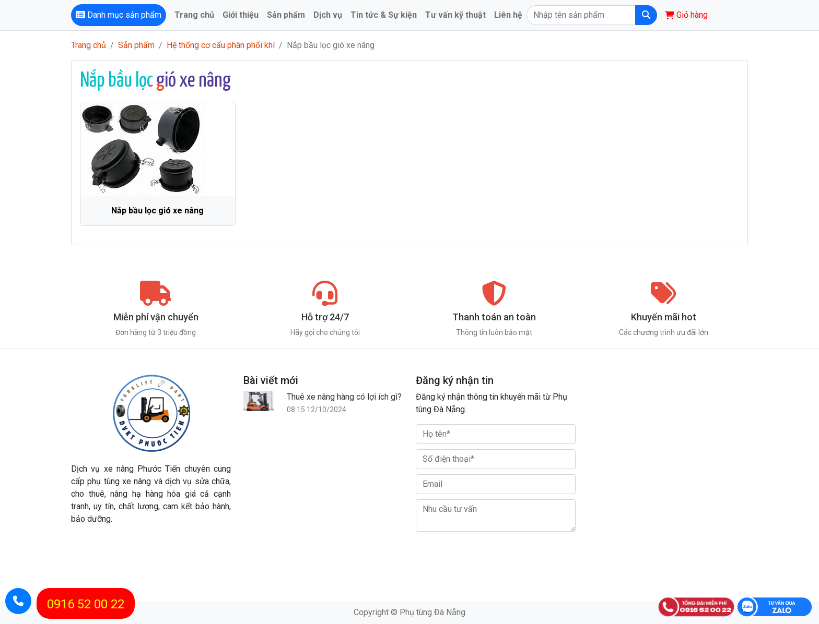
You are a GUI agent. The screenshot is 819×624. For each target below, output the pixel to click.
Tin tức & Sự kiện (383, 15)
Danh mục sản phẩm (118, 15)
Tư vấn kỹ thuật (455, 15)
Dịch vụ (327, 15)
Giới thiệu (241, 15)
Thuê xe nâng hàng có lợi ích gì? (344, 397)
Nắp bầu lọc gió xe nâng (157, 210)
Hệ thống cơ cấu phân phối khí (221, 45)
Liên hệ (508, 15)
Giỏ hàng (686, 15)
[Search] (580, 15)
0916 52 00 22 (85, 604)
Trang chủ (194, 15)
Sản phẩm (286, 15)
